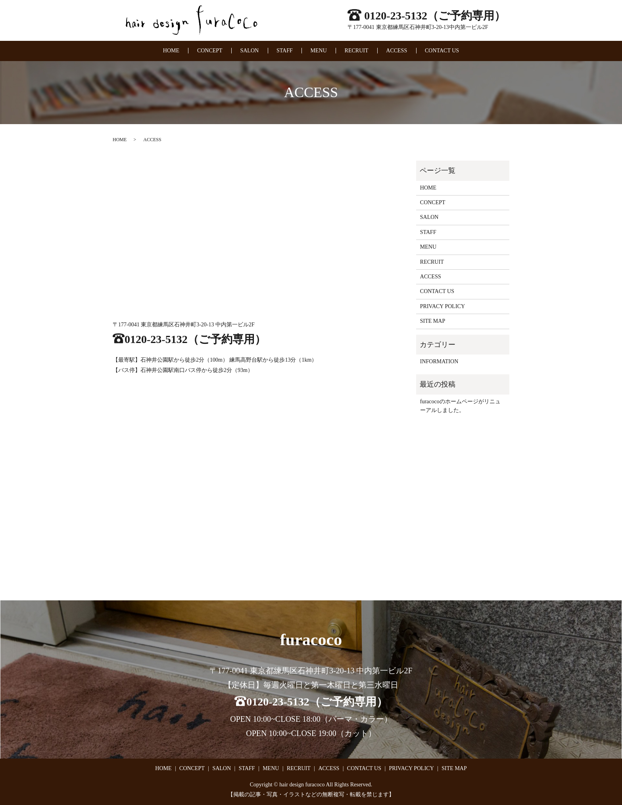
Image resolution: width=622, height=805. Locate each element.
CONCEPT (210, 51)
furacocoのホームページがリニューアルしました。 (460, 406)
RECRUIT (357, 51)
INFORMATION (439, 361)
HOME (171, 51)
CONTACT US (442, 51)
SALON (249, 51)
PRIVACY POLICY (442, 306)
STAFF (284, 51)
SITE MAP (432, 321)
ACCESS (396, 51)
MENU (319, 51)
